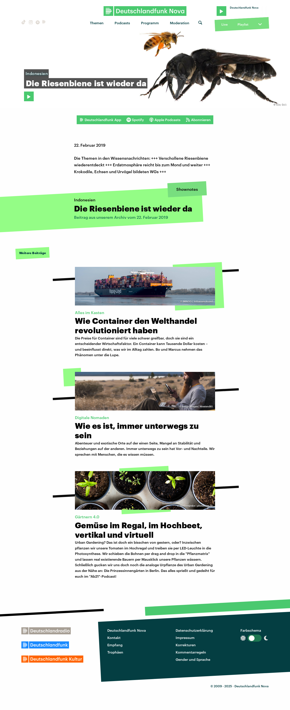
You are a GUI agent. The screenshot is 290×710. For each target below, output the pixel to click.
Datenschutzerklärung (194, 630)
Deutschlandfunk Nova (126, 630)
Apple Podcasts (164, 120)
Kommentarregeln (191, 652)
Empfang (115, 645)
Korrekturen (186, 645)
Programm (150, 23)
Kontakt (114, 637)
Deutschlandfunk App (100, 120)
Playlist (243, 24)
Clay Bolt (281, 104)
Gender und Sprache (193, 659)
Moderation (179, 23)
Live (224, 24)
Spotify (135, 120)
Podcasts (122, 23)
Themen (97, 23)
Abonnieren (198, 120)
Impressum (185, 637)
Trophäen (115, 652)
